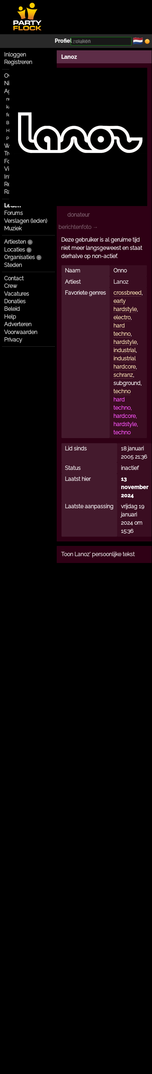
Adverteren (17, 324)
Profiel (63, 41)
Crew (10, 286)
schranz (123, 375)
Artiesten (15, 242)
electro (121, 317)
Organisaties (19, 257)
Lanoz (69, 57)
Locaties (14, 249)
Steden (13, 265)
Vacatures (16, 294)
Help (10, 317)
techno (121, 391)
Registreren (18, 62)
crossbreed (127, 293)
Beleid (12, 309)
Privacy (13, 339)
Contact (14, 278)
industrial (124, 350)
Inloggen (15, 54)
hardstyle (125, 342)
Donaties (15, 301)
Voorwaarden (20, 332)
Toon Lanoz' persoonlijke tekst (98, 554)
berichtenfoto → (78, 227)
